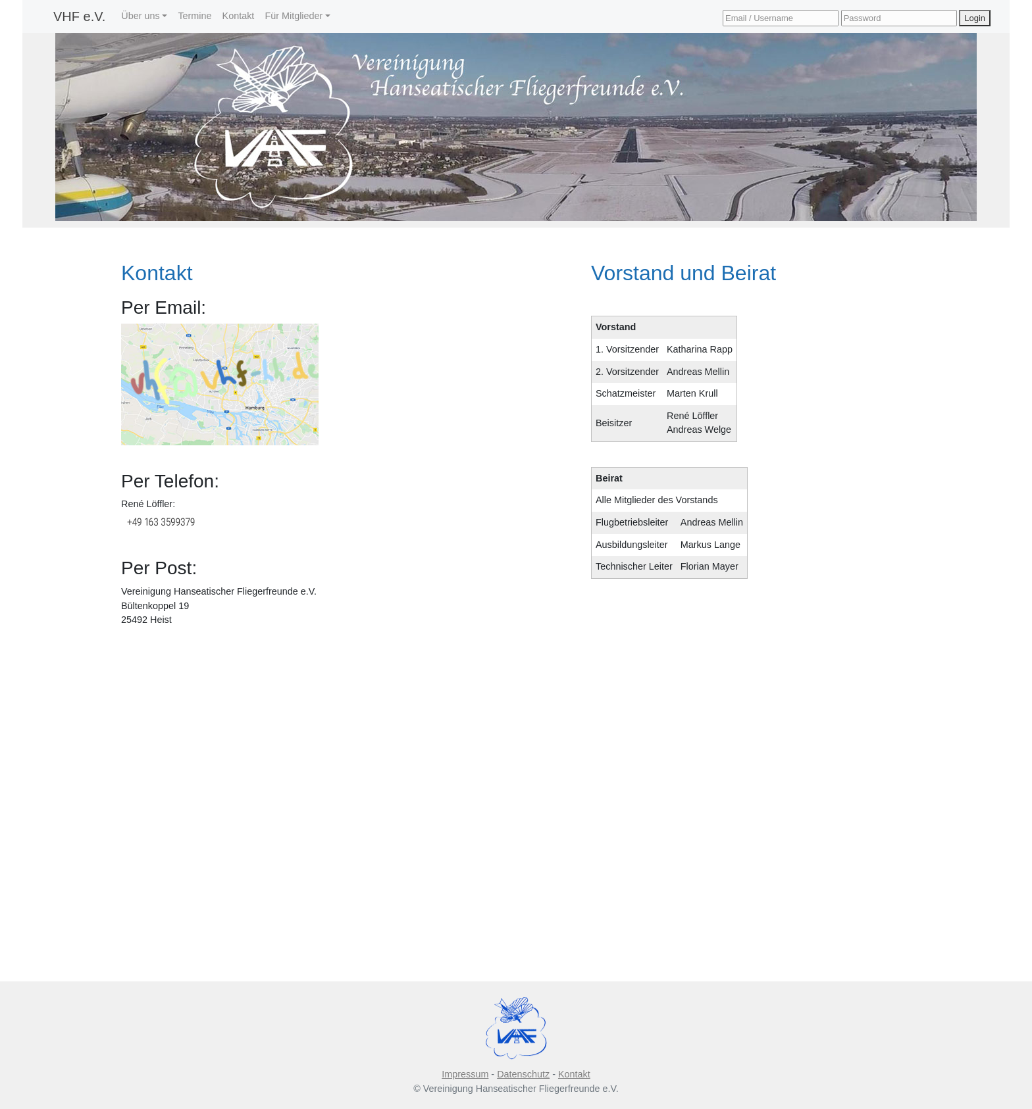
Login (974, 18)
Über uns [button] (140, 16)
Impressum (465, 1074)
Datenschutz (523, 1074)
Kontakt (238, 16)
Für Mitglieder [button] (293, 16)
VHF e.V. (79, 16)
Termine (194, 16)
